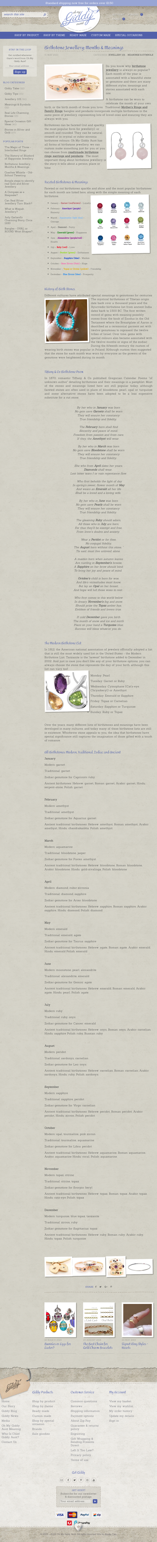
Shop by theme (42, 1406)
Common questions (84, 1401)
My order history (120, 1411)
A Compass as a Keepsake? (14, 193)
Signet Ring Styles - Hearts (135, 1346)
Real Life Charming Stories (17, 114)
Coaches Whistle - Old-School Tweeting (19, 174)
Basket (118, 18)
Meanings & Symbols (18, 106)
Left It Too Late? (82, 1450)
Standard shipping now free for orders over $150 (79, 3)
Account (118, 14)
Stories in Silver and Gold (17, 131)
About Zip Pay (81, 1420)
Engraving (78, 1434)
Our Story (8, 1406)
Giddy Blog (9, 1411)
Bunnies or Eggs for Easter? (57, 1346)
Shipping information (85, 1411)
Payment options (82, 1416)
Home (6, 1401)
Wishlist (135, 14)
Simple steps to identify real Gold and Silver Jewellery (19, 183)
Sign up (20, 72)
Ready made (40, 1411)
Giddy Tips (14, 93)
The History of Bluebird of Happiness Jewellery (19, 157)
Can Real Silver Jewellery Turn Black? (18, 202)
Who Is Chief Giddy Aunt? (11, 1435)
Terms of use (79, 1460)
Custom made (41, 1416)
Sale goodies (41, 1434)
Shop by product (43, 1401)
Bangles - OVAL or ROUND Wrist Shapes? (19, 230)
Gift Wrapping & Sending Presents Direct (82, 1442)
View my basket (120, 1401)
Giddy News (10, 1416)
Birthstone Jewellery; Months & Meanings (18, 165)
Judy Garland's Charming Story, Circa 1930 (18, 220)
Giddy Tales (15, 88)
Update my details (121, 1416)
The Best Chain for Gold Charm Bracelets (98, 1346)
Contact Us (9, 1442)
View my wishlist (121, 1406)
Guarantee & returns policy (85, 1427)
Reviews (76, 1406)
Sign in (114, 1420)
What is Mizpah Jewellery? (14, 210)
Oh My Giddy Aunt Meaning (11, 1427)
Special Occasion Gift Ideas (18, 123)
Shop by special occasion (43, 1422)
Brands (37, 1429)
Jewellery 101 (16, 99)
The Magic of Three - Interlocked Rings (18, 149)
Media (6, 1420)
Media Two (111, 1534)
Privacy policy (81, 1455)
